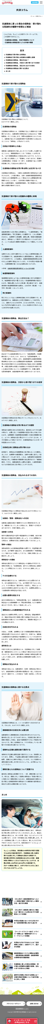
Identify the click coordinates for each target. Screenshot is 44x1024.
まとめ (8, 71)
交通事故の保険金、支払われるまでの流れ (20, 65)
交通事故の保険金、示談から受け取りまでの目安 (23, 63)
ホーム (32, 16)
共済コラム (38, 16)
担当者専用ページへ (22, 1009)
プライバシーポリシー (14, 1004)
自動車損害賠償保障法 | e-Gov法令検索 (21, 268)
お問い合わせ (34, 1004)
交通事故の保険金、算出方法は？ (17, 60)
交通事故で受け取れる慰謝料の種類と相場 (20, 57)
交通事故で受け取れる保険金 (16, 54)
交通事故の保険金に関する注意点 (17, 68)
